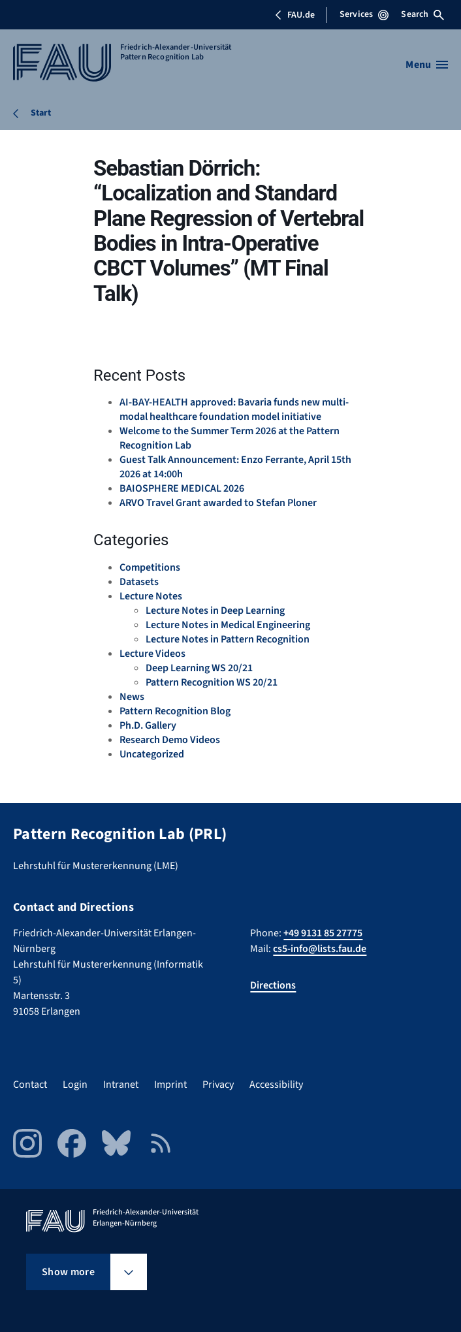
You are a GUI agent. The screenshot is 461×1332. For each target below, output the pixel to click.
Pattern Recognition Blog (174, 711)
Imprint (170, 1084)
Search (422, 14)
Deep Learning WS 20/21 (199, 668)
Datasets (139, 582)
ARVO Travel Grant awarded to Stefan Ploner (218, 503)
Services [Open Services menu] (364, 14)
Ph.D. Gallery (147, 725)
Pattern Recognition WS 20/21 (212, 682)
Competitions (149, 567)
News (131, 697)
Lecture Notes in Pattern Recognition (228, 639)
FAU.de (294, 15)
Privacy (218, 1084)
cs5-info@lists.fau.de (319, 949)
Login (75, 1084)
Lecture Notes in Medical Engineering (228, 625)
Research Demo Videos (169, 740)
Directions (273, 985)
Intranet (120, 1084)
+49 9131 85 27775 (322, 933)
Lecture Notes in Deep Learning (215, 610)
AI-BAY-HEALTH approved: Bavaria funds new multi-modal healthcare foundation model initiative (234, 409)
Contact (30, 1084)
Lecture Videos (152, 653)
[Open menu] (426, 64)
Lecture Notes (150, 596)
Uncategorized (151, 754)
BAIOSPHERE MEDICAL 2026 (181, 488)
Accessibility (276, 1084)
